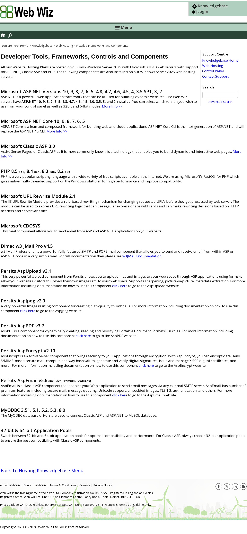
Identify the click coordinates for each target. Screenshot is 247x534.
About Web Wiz (10, 485)
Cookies (84, 485)
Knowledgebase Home (220, 60)
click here (119, 285)
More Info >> (112, 106)
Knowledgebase (213, 6)
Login (202, 11)
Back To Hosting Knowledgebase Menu (42, 470)
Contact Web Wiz (35, 485)
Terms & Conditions (63, 485)
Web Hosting (212, 65)
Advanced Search (223, 102)
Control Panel (213, 71)
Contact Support (215, 76)
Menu (123, 27)
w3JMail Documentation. (142, 256)
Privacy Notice (102, 485)
